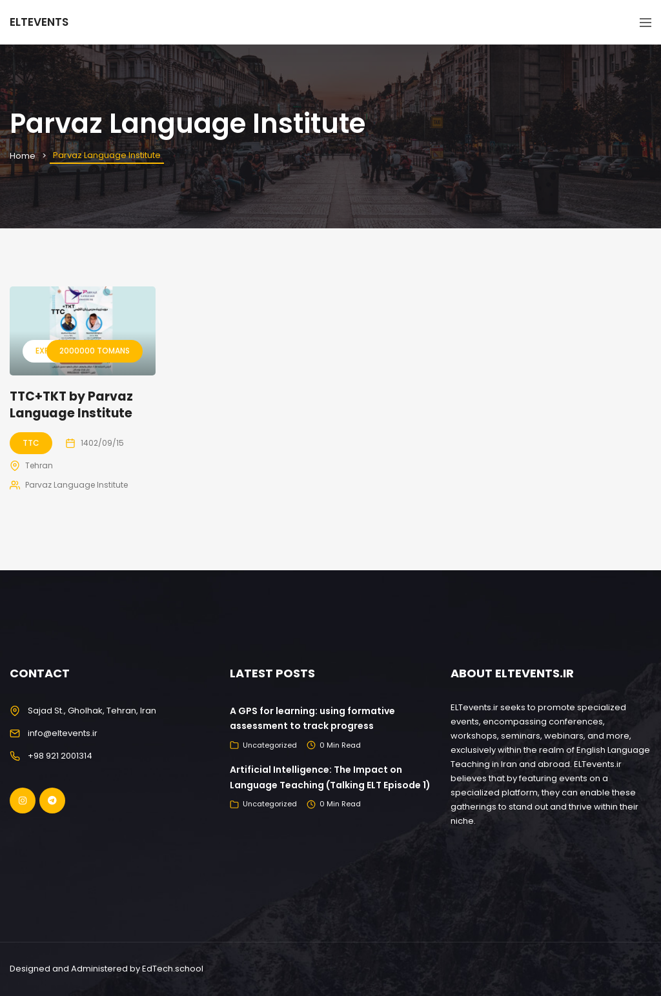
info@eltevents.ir (62, 733)
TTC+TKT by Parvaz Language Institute (71, 405)
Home (23, 156)
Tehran (39, 465)
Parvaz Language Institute (76, 484)
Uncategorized (270, 745)
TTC (31, 442)
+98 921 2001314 (60, 756)
